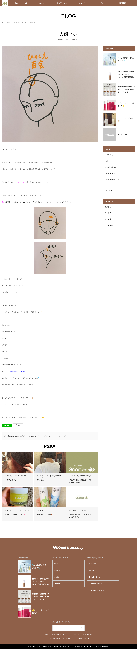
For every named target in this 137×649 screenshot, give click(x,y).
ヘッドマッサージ (57, 436)
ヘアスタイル (9, 476)
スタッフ (82, 3)
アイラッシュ (62, 3)
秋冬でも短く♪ (10, 480)
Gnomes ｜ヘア (21, 3)
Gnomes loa (110, 225)
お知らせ (85, 510)
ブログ (102, 3)
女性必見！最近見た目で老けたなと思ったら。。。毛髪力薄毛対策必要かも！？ (126, 75)
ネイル (41, 3)
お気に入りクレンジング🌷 (15, 514)
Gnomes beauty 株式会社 (18, 436)
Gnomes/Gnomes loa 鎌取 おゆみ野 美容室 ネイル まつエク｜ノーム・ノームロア (68, 646)
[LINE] (7, 425)
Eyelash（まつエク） (112, 167)
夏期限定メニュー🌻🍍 (46, 514)
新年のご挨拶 (122, 134)
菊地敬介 (108, 207)
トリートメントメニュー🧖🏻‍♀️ (126, 119)
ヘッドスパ (50, 476)
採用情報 (122, 3)
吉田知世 (108, 219)
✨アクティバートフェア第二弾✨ (126, 104)
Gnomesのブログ (63, 39)
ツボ (64, 436)
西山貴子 (108, 213)
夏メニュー (41, 480)
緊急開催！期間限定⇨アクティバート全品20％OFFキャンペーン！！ (126, 89)
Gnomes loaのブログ (113, 179)
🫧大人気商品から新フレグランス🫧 (126, 59)
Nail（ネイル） (110, 161)
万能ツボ (48, 436)
